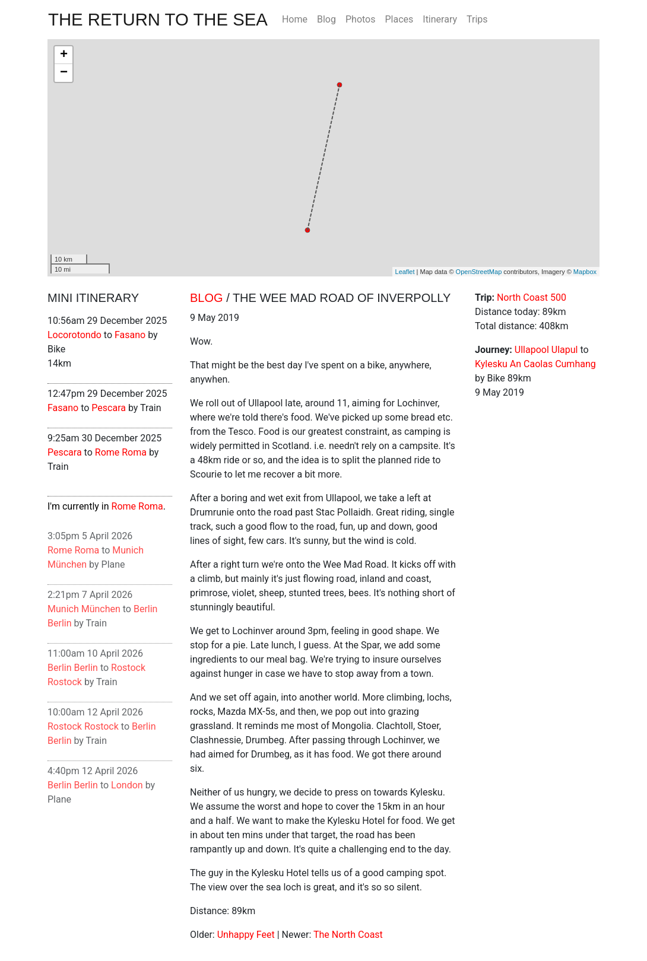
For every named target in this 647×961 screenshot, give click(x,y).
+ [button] (64, 55)
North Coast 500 (531, 297)
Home (294, 19)
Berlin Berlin (72, 667)
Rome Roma (121, 452)
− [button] (64, 73)
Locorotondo (74, 335)
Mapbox (585, 271)
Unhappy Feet (246, 934)
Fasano (130, 335)
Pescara (108, 407)
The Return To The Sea (158, 19)
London (127, 785)
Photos (360, 19)
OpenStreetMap (479, 271)
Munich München (83, 609)
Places (399, 19)
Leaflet (405, 271)
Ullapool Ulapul (546, 349)
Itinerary (440, 19)
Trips (477, 19)
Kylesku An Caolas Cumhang (535, 364)
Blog (326, 19)
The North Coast (348, 934)
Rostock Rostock (83, 726)
